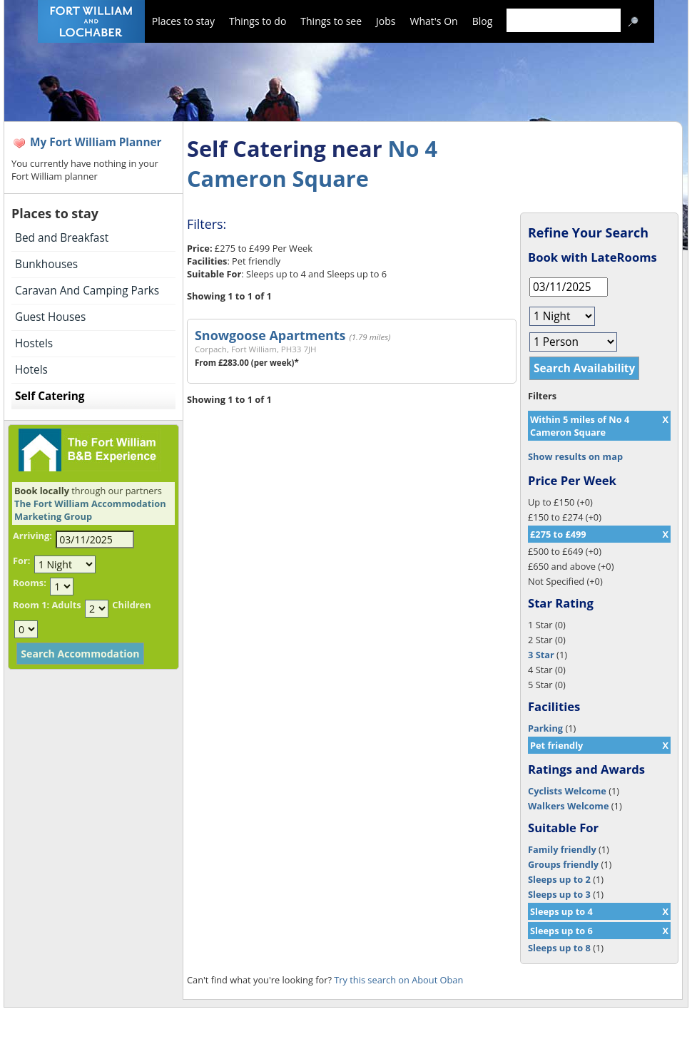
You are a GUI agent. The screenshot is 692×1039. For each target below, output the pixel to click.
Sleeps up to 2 (559, 879)
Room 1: (31, 604)
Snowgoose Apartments (270, 335)
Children (131, 604)
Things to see (331, 21)
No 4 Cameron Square (312, 163)
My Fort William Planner (96, 142)
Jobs (385, 21)
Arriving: (32, 535)
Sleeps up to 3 (559, 894)
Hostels (34, 343)
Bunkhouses (46, 264)
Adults (66, 604)
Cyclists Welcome (567, 790)
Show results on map (575, 456)
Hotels (31, 369)
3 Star (541, 654)
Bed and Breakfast (61, 237)
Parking (545, 728)
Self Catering (49, 396)
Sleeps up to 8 (559, 947)
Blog (482, 21)
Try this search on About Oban (398, 979)
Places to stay (183, 21)
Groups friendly (563, 864)
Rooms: (29, 582)
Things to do (257, 21)
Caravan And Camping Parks (87, 290)
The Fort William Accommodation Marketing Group (90, 510)
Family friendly (562, 849)
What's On (434, 21)
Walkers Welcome (568, 805)
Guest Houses (50, 316)
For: (21, 560)
